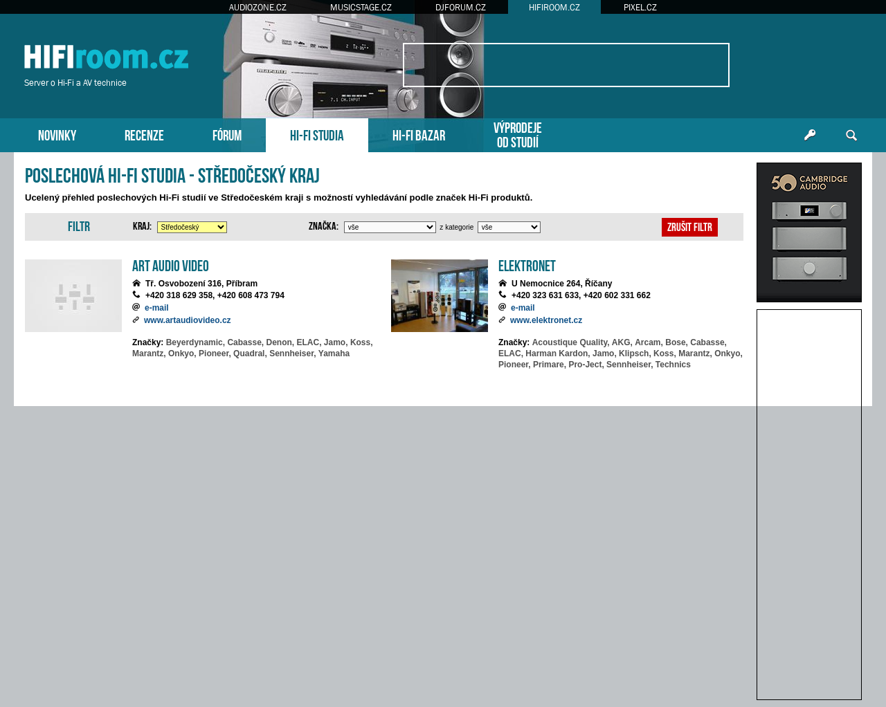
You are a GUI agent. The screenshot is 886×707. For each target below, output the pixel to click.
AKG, (622, 342)
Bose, (676, 342)
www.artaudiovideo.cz (187, 320)
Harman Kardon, (557, 353)
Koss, (361, 342)
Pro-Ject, (586, 364)
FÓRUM (227, 134)
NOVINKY (57, 134)
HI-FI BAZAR (418, 134)
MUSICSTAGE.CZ (361, 7)
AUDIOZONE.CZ (258, 7)
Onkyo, (182, 353)
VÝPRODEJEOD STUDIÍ (518, 133)
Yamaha (334, 353)
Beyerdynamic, (195, 342)
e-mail (157, 308)
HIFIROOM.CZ (554, 7)
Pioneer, (215, 353)
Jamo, (336, 342)
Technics (673, 364)
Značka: (323, 224)
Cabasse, (245, 342)
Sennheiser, (292, 353)
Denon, (280, 342)
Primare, (549, 364)
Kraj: (142, 224)
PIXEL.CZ (640, 7)
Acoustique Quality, (571, 342)
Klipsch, (635, 353)
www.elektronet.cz (546, 320)
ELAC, (309, 342)
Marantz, (149, 353)
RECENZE (144, 134)
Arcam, (649, 342)
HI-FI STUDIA (317, 134)
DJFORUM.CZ (460, 7)
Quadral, (250, 353)
